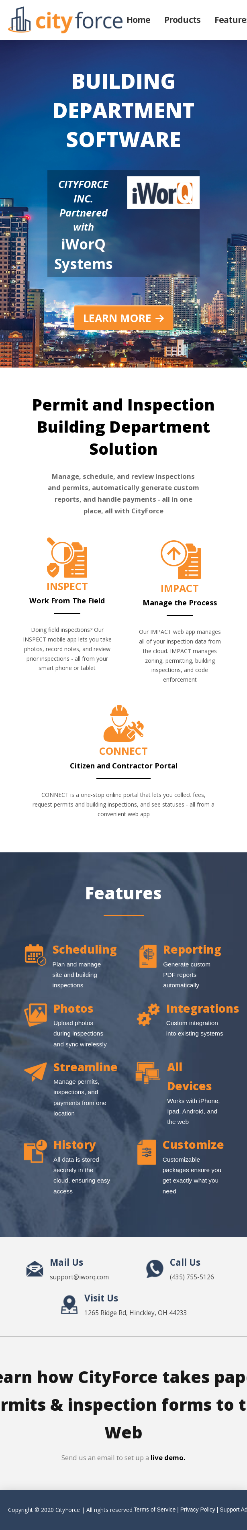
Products (182, 19)
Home (138, 19)
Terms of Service (155, 1509)
